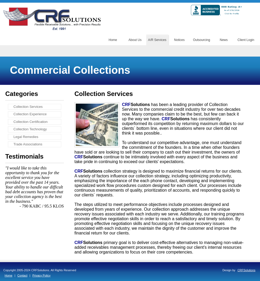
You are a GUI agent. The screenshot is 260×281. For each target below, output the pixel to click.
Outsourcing (201, 40)
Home (112, 40)
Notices (179, 40)
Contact (22, 275)
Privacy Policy (41, 275)
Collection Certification (30, 122)
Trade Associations (27, 144)
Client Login (246, 40)
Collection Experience (30, 114)
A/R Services (157, 40)
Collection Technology (30, 129)
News (224, 40)
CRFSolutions (247, 270)
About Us (135, 40)
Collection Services (28, 107)
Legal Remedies (25, 137)
